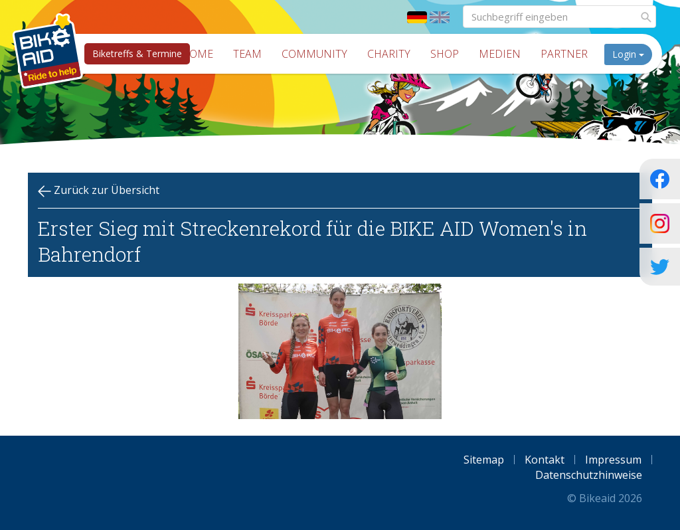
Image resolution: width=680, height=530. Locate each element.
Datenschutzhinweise (588, 475)
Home (197, 53)
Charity (388, 53)
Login (628, 54)
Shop (444, 53)
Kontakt (544, 459)
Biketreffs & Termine (137, 53)
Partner (564, 53)
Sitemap (484, 459)
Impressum (613, 459)
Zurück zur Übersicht (98, 190)
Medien (500, 53)
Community (314, 53)
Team (247, 53)
